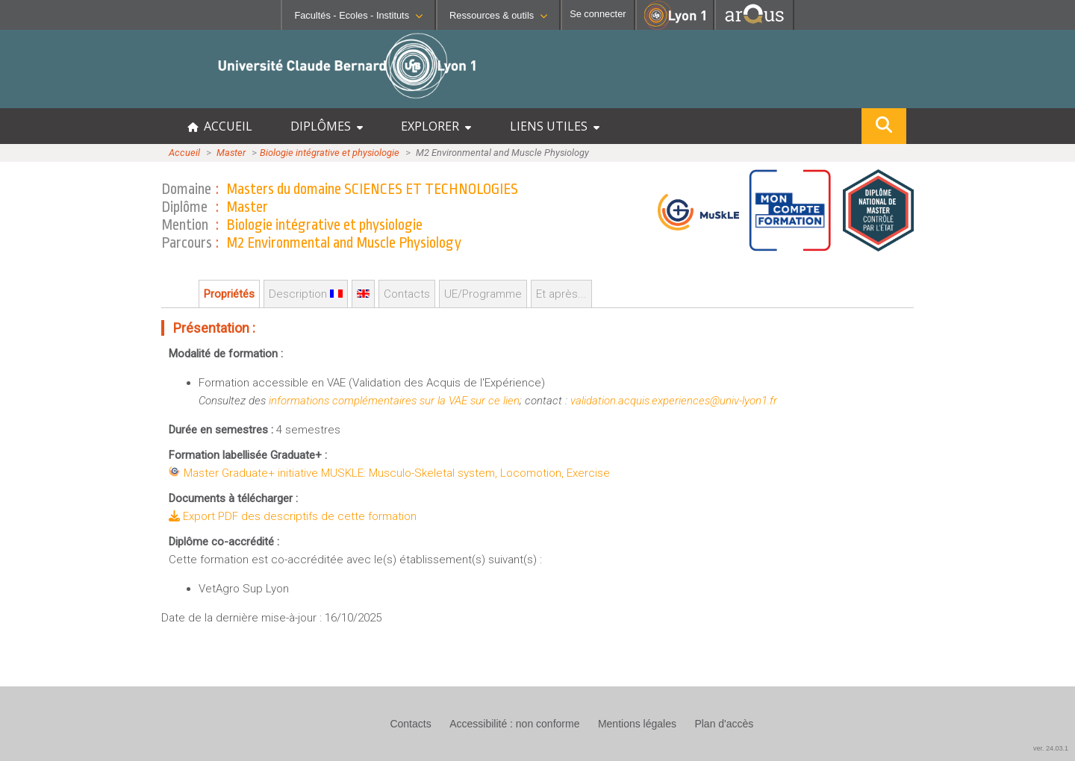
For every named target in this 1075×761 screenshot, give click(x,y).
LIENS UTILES (554, 126)
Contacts (407, 294)
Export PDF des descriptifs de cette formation (293, 516)
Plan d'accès (723, 724)
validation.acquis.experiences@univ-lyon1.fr (673, 400)
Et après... (561, 294)
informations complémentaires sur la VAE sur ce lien (394, 400)
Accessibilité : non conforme (514, 724)
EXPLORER (436, 126)
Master (231, 152)
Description (306, 294)
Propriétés (229, 294)
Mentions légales (637, 724)
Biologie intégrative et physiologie (329, 152)
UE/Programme (483, 294)
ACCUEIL (219, 126)
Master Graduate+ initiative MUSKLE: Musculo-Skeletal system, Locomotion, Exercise (397, 473)
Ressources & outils (498, 15)
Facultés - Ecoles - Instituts (358, 15)
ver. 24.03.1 (1050, 748)
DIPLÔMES (326, 126)
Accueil (184, 152)
